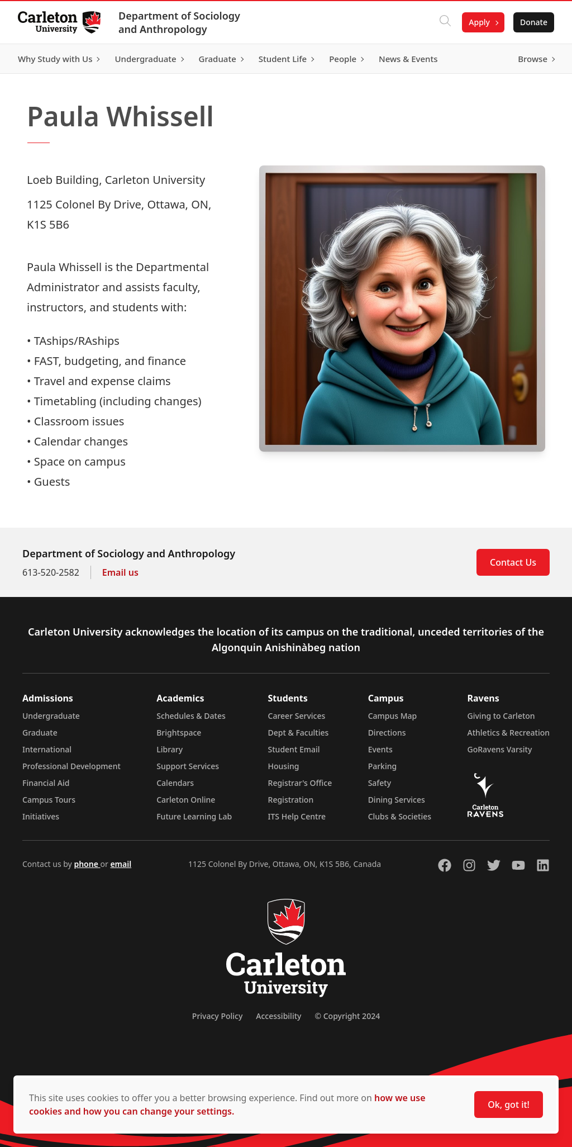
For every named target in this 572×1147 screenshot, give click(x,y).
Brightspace (178, 732)
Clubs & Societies (399, 816)
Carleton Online (185, 799)
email (120, 864)
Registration (291, 799)
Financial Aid (45, 783)
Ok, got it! (509, 1104)
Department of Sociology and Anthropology (179, 22)
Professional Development (71, 766)
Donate (533, 22)
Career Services (297, 715)
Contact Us (513, 562)
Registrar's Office (300, 783)
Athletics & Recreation (509, 732)
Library (169, 749)
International (47, 749)
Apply (479, 22)
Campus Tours (48, 799)
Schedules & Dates (191, 715)
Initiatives (40, 816)
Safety (380, 783)
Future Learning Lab (194, 816)
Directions (387, 732)
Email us (120, 572)
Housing (283, 766)
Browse (532, 58)
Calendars (175, 783)
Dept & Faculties (298, 732)
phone (87, 864)
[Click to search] (445, 22)
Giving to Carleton (501, 715)
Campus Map (392, 715)
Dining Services (396, 799)
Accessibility (278, 1016)
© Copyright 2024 (347, 1016)
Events (380, 749)
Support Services (187, 766)
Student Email (294, 749)
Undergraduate (51, 715)
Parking (382, 766)
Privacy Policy (217, 1016)
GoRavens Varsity (500, 749)
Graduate (40, 732)
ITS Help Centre (297, 816)
